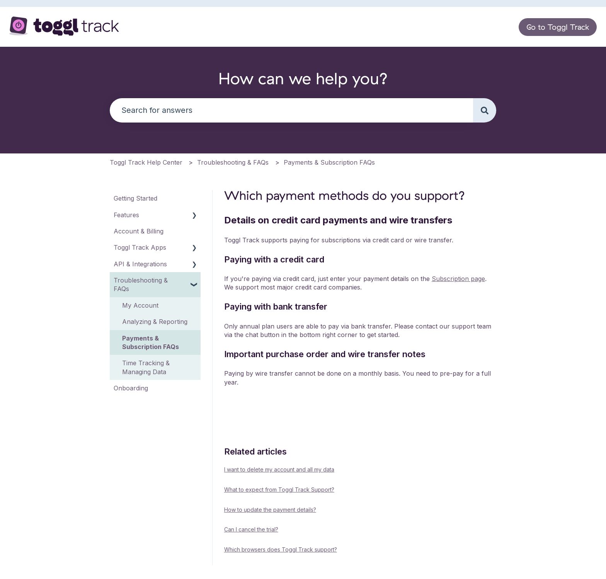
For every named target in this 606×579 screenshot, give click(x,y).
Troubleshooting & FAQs (233, 162)
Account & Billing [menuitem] (138, 231)
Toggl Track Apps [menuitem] (140, 247)
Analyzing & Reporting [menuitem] (154, 321)
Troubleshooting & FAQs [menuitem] (141, 284)
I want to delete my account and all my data (279, 469)
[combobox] (291, 110)
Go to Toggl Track (557, 27)
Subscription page (458, 279)
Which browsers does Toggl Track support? (280, 549)
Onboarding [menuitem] (131, 388)
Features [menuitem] (126, 215)
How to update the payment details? (270, 509)
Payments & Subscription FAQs (329, 162)
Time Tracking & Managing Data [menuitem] (146, 367)
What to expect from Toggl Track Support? (279, 489)
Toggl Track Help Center (146, 162)
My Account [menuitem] (140, 305)
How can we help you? (303, 78)
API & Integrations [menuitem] (140, 264)
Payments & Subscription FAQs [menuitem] (150, 342)
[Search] (484, 110)
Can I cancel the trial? (251, 529)
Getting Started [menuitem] (135, 198)
